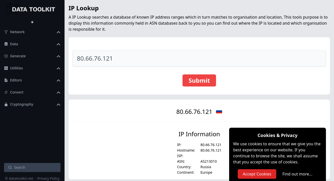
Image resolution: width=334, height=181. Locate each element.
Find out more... (297, 174)
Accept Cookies (257, 174)
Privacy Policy (48, 178)
